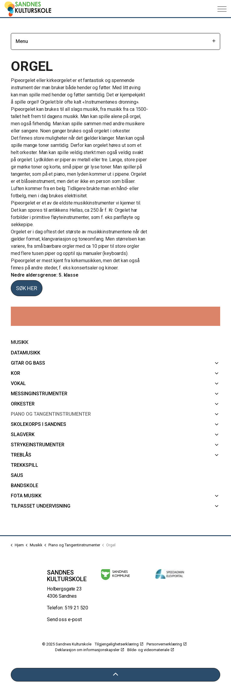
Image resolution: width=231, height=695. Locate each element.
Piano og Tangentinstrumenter (51, 414)
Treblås (21, 455)
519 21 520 (76, 608)
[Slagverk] (216, 434)
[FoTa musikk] (216, 495)
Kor (15, 373)
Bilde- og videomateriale (150, 650)
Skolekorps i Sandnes (38, 424)
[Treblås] (216, 455)
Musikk (19, 342)
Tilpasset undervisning (40, 506)
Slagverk (23, 434)
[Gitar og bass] (216, 363)
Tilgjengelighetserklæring (119, 644)
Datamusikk (25, 353)
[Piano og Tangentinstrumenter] (216, 414)
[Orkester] (216, 404)
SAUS (17, 475)
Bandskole (24, 485)
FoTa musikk (26, 496)
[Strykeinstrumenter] (216, 444)
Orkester (23, 404)
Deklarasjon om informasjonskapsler (89, 650)
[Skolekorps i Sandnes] (216, 424)
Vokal (18, 383)
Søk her (26, 288)
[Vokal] (216, 383)
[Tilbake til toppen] (115, 674)
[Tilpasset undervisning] (216, 506)
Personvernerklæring (166, 644)
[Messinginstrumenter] (216, 393)
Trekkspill (24, 465)
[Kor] (216, 373)
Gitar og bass (28, 363)
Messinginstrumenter (39, 393)
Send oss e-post (64, 619)
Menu (115, 41)
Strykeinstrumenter (37, 445)
